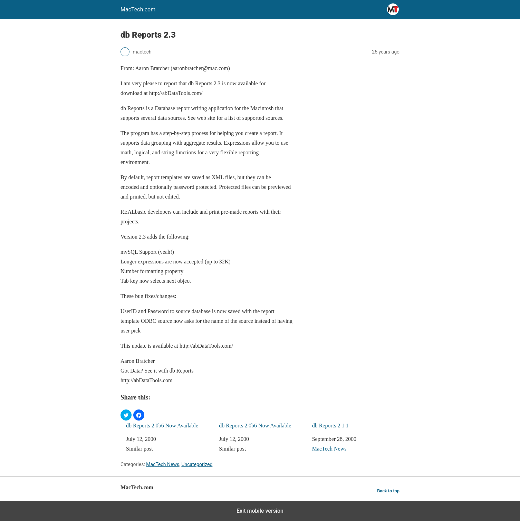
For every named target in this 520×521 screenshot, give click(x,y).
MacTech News (329, 449)
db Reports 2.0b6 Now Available (162, 425)
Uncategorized (196, 464)
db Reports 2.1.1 (330, 425)
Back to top (388, 490)
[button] (126, 415)
